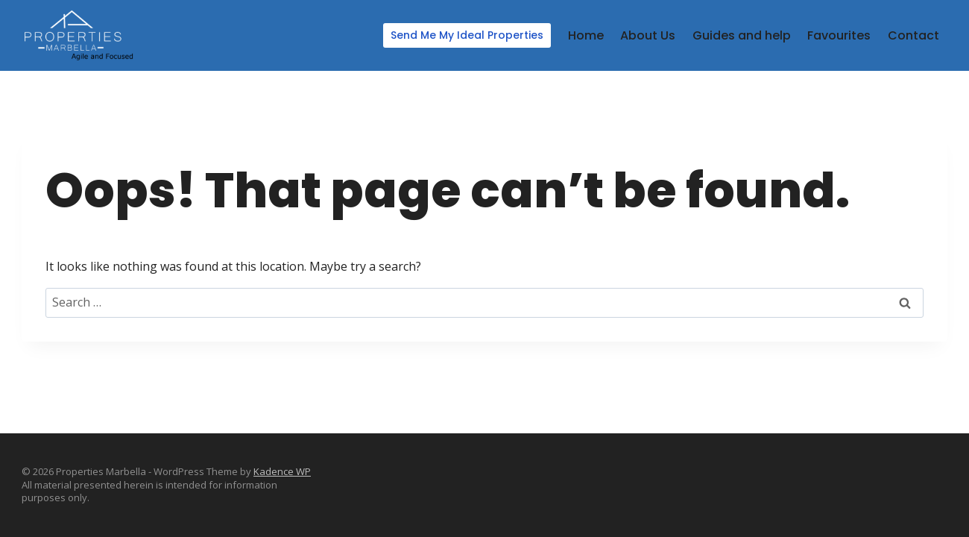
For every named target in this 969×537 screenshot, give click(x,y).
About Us (647, 35)
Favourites (839, 35)
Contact (913, 35)
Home (586, 35)
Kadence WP (282, 471)
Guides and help (741, 35)
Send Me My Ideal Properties (467, 35)
